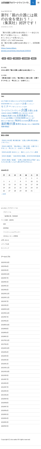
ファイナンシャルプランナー (11, 232)
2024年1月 (5, 286)
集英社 (34, 58)
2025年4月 (5, 270)
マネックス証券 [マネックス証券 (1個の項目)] (22, 106)
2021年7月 (5, 301)
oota (11, 27)
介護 (9, 58)
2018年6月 (5, 332)
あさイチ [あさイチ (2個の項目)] (19, 104)
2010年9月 (5, 399)
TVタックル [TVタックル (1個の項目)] (13, 103)
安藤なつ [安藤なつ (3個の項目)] (12, 118)
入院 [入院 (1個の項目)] (29, 113)
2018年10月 (5, 325)
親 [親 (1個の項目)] (22, 120)
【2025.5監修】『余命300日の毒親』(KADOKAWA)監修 (20, 156)
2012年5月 (5, 391)
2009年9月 (5, 426)
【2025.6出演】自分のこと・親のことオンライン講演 (19, 152)
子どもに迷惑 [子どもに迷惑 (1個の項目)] (4, 118)
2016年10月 (5, 348)
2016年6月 (5, 352)
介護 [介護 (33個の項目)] (24, 110)
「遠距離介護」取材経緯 (10, 216)
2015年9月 (5, 375)
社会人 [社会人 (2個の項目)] (12, 121)
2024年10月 (5, 274)
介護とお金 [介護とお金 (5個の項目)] (33, 110)
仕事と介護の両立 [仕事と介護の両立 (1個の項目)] (23, 113)
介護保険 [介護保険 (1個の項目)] (8, 113)
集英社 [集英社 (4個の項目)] (18, 124)
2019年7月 (5, 317)
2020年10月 (5, 309)
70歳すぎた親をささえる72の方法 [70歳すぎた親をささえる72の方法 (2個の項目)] (15, 101)
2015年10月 (5, 371)
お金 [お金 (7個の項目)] (24, 103)
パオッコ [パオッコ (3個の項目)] (14, 106)
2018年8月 (5, 328)
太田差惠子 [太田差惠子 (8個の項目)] (22, 115)
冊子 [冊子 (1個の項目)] (32, 113)
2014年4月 (5, 383)
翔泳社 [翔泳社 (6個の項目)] (18, 120)
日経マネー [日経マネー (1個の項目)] (29, 118)
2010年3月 (5, 422)
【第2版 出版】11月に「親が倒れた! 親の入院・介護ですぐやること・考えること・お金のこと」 (20, 77)
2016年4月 (5, 356)
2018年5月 (5, 336)
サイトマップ (5, 248)
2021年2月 (5, 305)
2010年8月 (5, 403)
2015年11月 (5, 367)
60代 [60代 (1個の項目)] (2, 101)
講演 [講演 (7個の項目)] (30, 120)
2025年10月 (5, 262)
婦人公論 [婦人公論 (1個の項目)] (30, 116)
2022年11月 (5, 297)
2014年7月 (5, 379)
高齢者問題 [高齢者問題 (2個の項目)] (35, 124)
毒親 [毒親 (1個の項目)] (9, 120)
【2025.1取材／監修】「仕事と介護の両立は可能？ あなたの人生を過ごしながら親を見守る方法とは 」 (20, 161)
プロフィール (7, 212)
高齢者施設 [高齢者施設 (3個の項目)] (5, 126)
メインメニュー (38, 2)
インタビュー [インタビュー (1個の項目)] (30, 103)
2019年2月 (5, 321)
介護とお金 (17, 58)
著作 (4, 224)
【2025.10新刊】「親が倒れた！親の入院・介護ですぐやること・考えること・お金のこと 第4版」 (20, 147)
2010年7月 (5, 406)
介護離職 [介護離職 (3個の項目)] (14, 113)
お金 (4, 58)
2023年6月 (5, 290)
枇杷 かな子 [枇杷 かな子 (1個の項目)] (4, 120)
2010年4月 (5, 418)
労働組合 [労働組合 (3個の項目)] (4, 116)
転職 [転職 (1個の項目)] (34, 120)
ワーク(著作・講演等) (7, 220)
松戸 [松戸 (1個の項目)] (33, 118)
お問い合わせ (5, 240)
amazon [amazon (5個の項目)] (29, 101)
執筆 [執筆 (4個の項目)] (10, 116)
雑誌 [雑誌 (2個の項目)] (23, 124)
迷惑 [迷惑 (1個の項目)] (37, 120)
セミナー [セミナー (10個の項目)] (6, 106)
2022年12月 (5, 293)
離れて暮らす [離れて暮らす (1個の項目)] (28, 124)
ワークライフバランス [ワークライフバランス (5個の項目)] (11, 110)
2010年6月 (5, 410)
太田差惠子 (26, 58)
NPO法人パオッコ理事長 (10, 236)
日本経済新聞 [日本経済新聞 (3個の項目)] (20, 118)
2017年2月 (5, 344)
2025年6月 (5, 266)
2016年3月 (5, 360)
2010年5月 (5, 414)
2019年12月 (5, 313)
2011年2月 (5, 395)
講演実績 (6, 228)
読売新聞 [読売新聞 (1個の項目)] (25, 120)
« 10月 (4, 194)
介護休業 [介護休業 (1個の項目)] (3, 113)
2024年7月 (5, 278)
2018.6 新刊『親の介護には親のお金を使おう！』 (20, 68)
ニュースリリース (6, 11)
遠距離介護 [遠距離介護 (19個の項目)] (8, 123)
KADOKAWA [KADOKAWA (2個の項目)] (5, 104)
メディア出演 (5, 244)
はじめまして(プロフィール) (9, 208)
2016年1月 (5, 364)
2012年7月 (5, 387)
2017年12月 (5, 340)
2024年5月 (5, 282)
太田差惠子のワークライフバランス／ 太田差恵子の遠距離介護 (16, 2)
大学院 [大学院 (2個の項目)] (14, 116)
